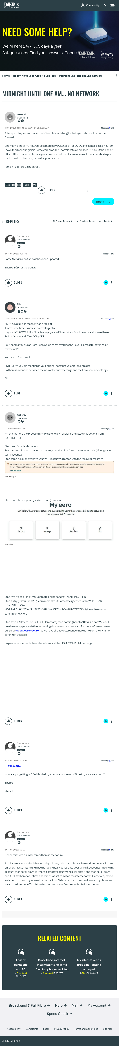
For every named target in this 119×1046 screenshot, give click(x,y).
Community (92, 5)
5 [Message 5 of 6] (109, 849)
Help (59, 1005)
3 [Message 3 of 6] (109, 428)
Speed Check (57, 1013)
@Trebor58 (14, 766)
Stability (27, 185)
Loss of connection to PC (21, 964)
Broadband (22, 973)
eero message (10, 476)
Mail (75, 1005)
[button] (105, 5)
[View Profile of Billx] (22, 304)
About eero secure (27, 630)
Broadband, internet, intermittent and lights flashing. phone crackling (52, 964)
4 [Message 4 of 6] (109, 760)
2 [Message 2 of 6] (109, 318)
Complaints (32, 1028)
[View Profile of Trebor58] (22, 114)
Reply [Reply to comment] (106, 282)
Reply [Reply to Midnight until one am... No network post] (100, 201)
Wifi (34, 185)
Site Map (107, 1028)
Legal (46, 1028)
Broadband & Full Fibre (27, 1005)
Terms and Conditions (86, 1028)
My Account (97, 1005)
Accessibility (13, 1028)
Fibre (84, 973)
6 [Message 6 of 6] (109, 127)
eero (19, 185)
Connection (10, 185)
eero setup (9, 544)
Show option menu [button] (114, 75)
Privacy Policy (61, 1028)
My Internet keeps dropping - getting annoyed (89, 964)
